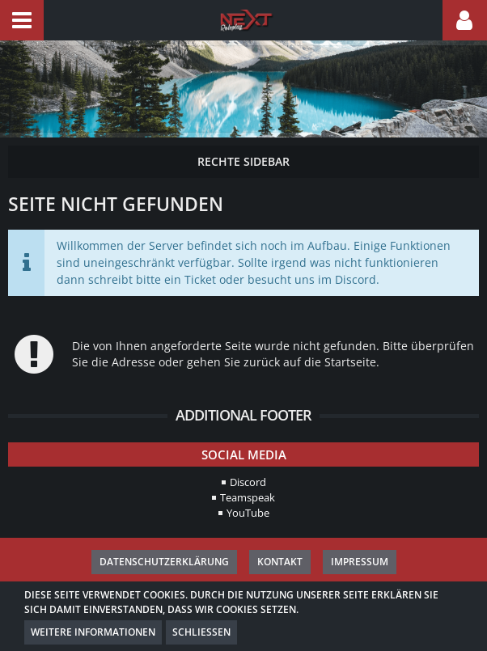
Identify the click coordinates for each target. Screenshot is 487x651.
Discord (248, 482)
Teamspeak (247, 497)
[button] (22, 20)
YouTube (248, 512)
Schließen (201, 632)
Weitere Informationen (93, 632)
